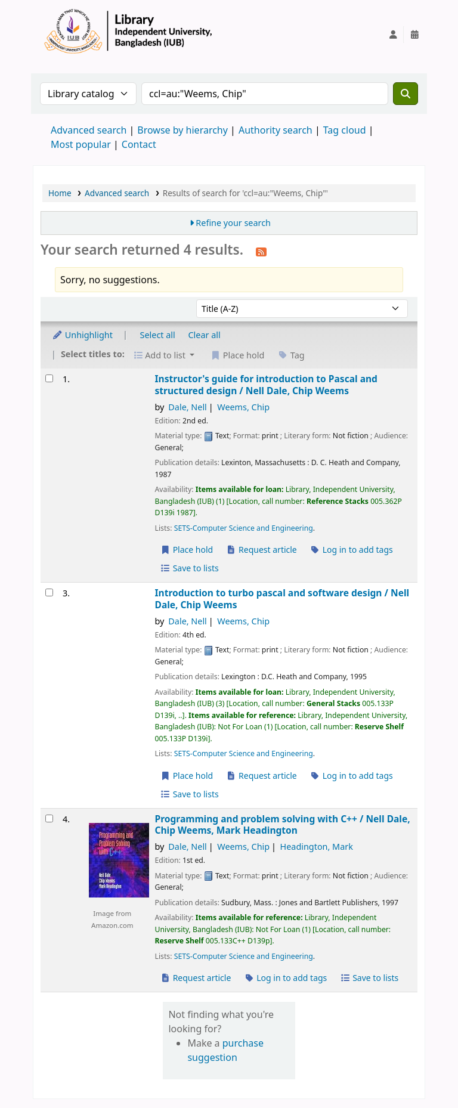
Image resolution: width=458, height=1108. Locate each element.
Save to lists (189, 568)
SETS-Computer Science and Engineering (243, 528)
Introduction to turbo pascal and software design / (282, 599)
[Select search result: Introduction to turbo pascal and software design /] (49, 592)
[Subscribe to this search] (261, 251)
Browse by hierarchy (182, 130)
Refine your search (233, 222)
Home (60, 193)
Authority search (275, 130)
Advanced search (88, 130)
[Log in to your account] (393, 34)
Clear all (204, 335)
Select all (157, 335)
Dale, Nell (187, 407)
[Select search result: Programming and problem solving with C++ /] (49, 818)
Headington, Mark (316, 846)
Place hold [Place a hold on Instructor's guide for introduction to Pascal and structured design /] (186, 549)
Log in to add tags (351, 549)
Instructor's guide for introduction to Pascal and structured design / (266, 385)
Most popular (81, 144)
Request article (261, 549)
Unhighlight (82, 335)
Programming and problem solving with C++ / (282, 825)
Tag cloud (344, 130)
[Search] (405, 93)
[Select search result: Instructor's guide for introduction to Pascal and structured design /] (49, 378)
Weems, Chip (243, 407)
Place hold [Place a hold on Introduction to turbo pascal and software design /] (186, 775)
